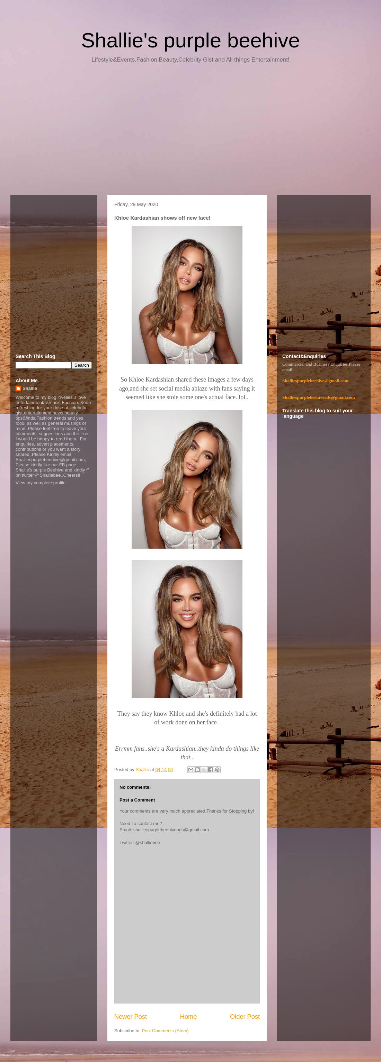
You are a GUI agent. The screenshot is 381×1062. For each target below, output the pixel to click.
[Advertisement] (190, 131)
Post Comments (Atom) (165, 1030)
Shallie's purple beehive (190, 40)
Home (188, 1016)
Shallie (30, 388)
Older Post (245, 1016)
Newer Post (130, 1016)
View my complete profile (40, 482)
